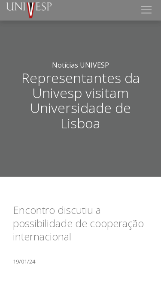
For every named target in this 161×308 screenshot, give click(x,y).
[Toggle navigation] (146, 10)
